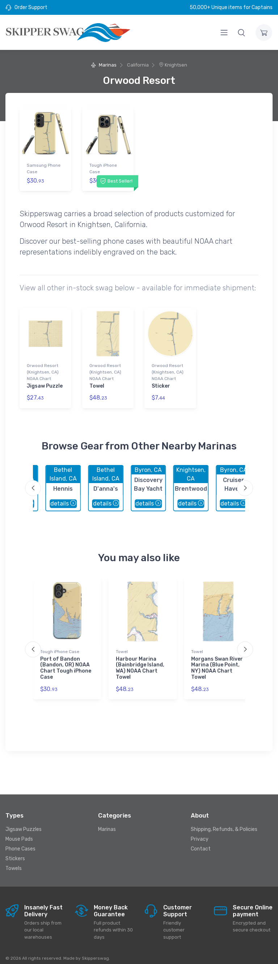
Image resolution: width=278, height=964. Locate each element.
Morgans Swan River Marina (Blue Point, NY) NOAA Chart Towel (217, 662)
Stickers (15, 853)
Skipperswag (95, 952)
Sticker (161, 383)
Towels (13, 863)
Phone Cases (20, 843)
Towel (96, 383)
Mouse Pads (19, 833)
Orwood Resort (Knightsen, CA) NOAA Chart (43, 369)
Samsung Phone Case (43, 168)
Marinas (104, 65)
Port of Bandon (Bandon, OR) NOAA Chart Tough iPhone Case (65, 662)
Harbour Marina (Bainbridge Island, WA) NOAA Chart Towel (140, 662)
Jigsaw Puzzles (23, 823)
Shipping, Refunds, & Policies (224, 823)
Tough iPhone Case (103, 168)
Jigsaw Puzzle (45, 383)
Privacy (199, 833)
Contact (201, 843)
